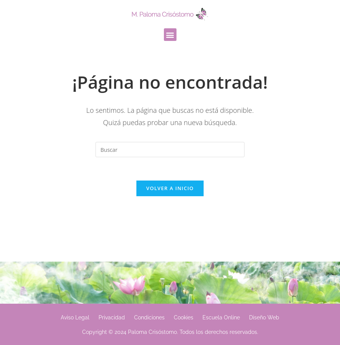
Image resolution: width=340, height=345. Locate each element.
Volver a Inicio (170, 188)
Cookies (183, 317)
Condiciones (149, 317)
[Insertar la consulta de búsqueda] (170, 149)
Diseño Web (264, 317)
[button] (170, 34)
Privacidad (112, 317)
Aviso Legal (75, 317)
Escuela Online (221, 317)
